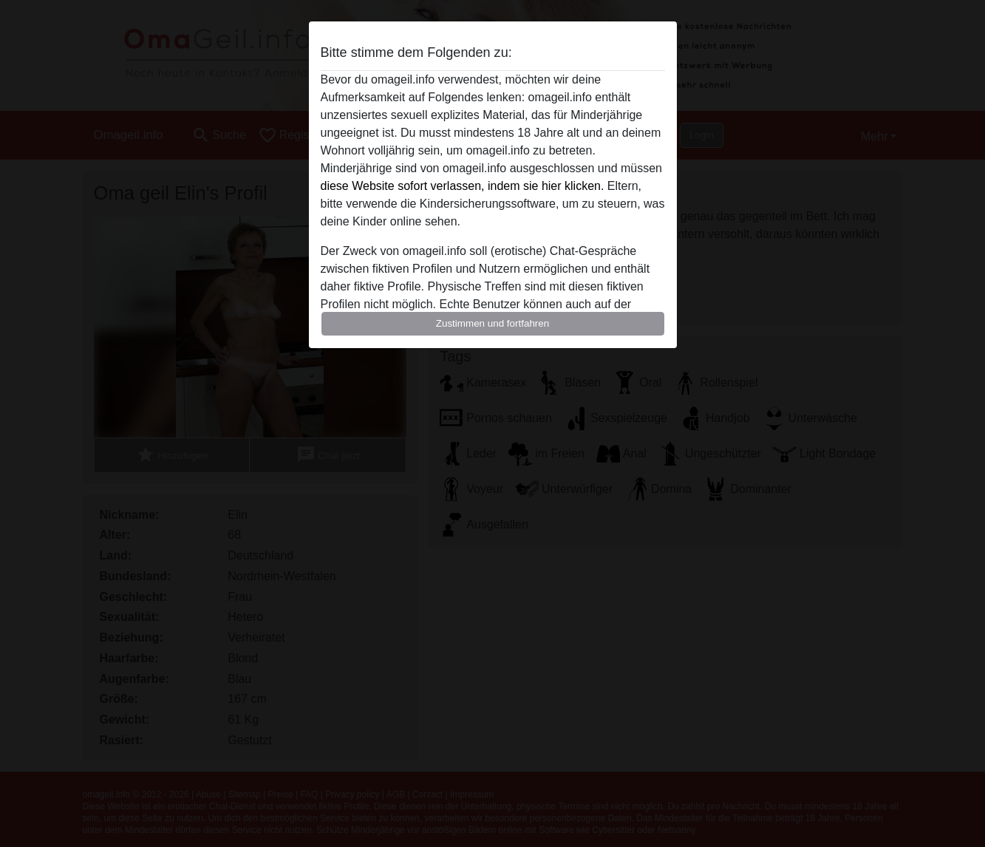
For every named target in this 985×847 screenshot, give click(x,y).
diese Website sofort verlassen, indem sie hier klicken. (462, 186)
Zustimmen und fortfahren (493, 323)
